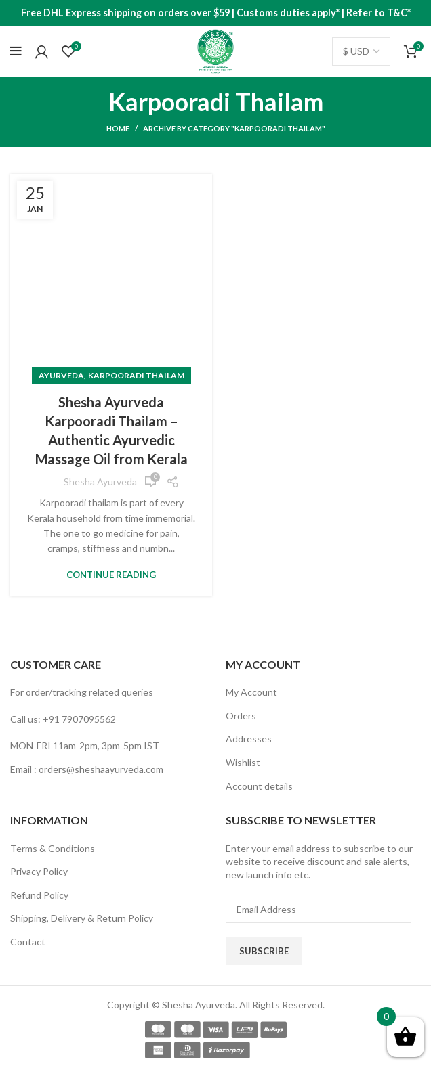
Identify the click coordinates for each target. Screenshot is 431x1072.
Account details (259, 786)
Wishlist (243, 762)
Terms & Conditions (52, 848)
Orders (241, 715)
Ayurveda (61, 375)
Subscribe (264, 950)
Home (117, 128)
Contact (27, 941)
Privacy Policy (39, 871)
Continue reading (111, 575)
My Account (251, 692)
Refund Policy (39, 895)
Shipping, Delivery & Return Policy (81, 918)
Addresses (249, 738)
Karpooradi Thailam (136, 375)
